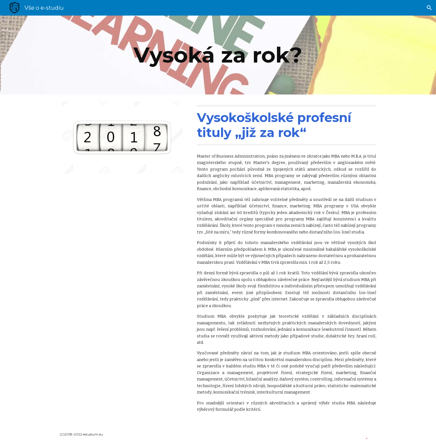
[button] (429, 7)
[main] (218, 55)
